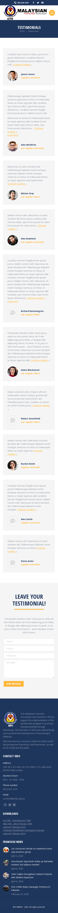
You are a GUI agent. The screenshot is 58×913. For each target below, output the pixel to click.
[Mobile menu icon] (52, 13)
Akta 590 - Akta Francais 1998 (17, 823)
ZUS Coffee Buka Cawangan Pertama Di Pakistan (30, 888)
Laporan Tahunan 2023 (14, 827)
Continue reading (23, 64)
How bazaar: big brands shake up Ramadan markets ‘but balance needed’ (32, 863)
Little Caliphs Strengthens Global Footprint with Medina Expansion (31, 876)
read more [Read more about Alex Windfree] (12, 135)
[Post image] (6, 850)
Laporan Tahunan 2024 (14, 833)
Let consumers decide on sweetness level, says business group (31, 850)
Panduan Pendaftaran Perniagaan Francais (23, 830)
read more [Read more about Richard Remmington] (12, 301)
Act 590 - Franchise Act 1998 (17, 820)
